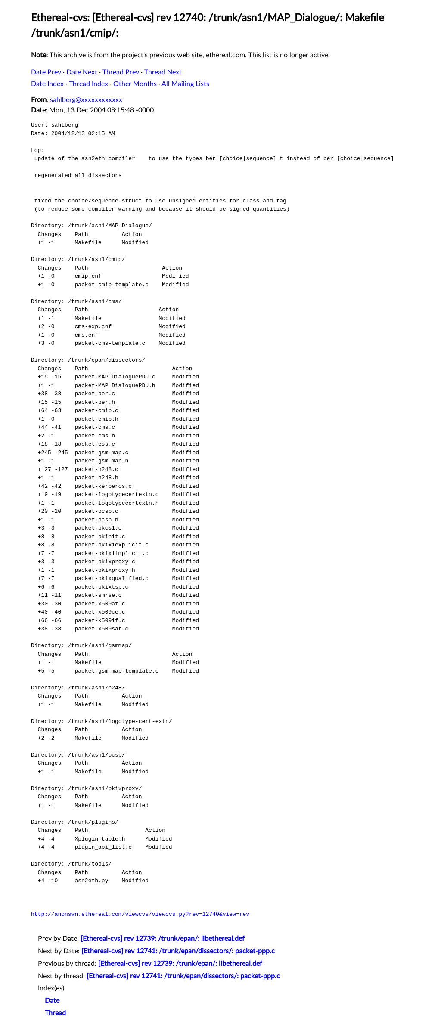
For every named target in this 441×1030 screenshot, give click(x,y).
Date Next (81, 72)
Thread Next (163, 72)
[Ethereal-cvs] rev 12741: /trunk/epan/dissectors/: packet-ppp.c (178, 951)
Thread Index (88, 84)
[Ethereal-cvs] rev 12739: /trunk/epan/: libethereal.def (163, 938)
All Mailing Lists (185, 84)
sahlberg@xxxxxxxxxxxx (86, 99)
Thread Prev (120, 72)
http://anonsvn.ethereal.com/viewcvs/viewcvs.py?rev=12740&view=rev (140, 914)
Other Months (135, 84)
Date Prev (46, 72)
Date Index (47, 84)
